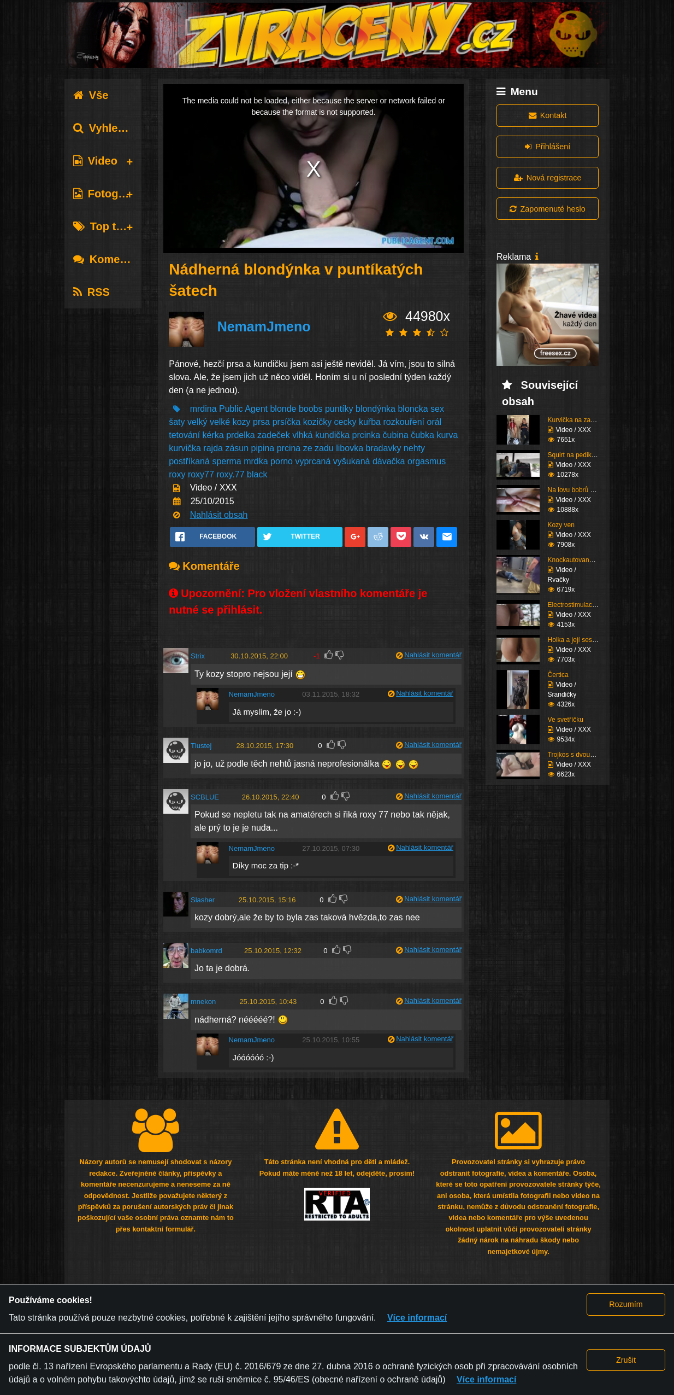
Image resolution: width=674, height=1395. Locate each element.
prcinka (366, 435)
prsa (261, 422)
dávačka (389, 461)
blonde (283, 408)
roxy (177, 474)
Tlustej (201, 746)
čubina (396, 435)
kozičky (317, 422)
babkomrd (206, 951)
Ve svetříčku (565, 719)
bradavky (383, 448)
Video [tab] (95, 161)
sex (437, 408)
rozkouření (403, 422)
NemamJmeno (264, 326)
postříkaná (189, 461)
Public (231, 408)
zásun (237, 448)
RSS (91, 292)
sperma (226, 461)
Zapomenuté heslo (547, 209)
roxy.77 (230, 474)
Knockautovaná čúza (578, 560)
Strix (198, 656)
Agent (256, 408)
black (257, 474)
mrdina (203, 408)
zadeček (273, 435)
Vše (91, 95)
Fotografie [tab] (107, 194)
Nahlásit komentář (433, 655)
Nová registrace (548, 177)
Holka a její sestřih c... (580, 640)
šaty (177, 422)
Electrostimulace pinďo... (583, 605)
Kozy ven (561, 525)
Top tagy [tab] (104, 226)
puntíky (339, 408)
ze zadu (318, 448)
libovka (349, 448)
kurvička (185, 448)
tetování (184, 435)
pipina (263, 448)
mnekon (203, 1001)
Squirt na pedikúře (574, 455)
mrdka (256, 461)
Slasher (203, 900)
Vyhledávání (112, 128)
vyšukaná (351, 461)
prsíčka (287, 422)
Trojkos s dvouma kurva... (585, 754)
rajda (213, 448)
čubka (422, 435)
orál (434, 422)
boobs (311, 408)
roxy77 (201, 474)
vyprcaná (312, 461)
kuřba (370, 422)
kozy (242, 422)
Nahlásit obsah (219, 515)
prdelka (240, 435)
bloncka (413, 408)
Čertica (558, 675)
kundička (332, 435)
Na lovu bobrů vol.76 (578, 490)
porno (281, 461)
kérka (213, 435)
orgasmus (426, 461)
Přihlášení (547, 146)
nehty (414, 448)
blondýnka (375, 408)
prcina (289, 448)
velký (197, 422)
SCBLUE (205, 797)
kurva (447, 435)
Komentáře (109, 259)
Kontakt (548, 115)
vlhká (302, 435)
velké (220, 422)
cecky (345, 422)
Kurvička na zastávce (579, 420)
